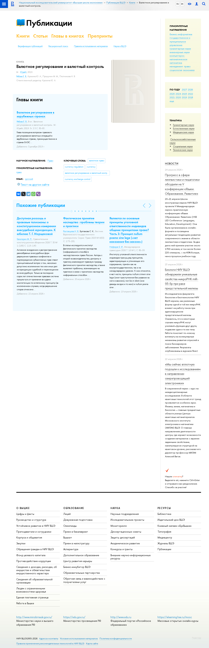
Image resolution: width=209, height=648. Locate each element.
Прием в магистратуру (76, 543)
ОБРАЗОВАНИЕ (73, 508)
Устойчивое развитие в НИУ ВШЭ (35, 525)
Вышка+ (67, 537)
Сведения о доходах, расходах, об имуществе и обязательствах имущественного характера (36, 570)
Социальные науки (183, 146)
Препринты (100, 36)
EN (182, 4)
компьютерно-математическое (178, 57)
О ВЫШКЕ (23, 508)
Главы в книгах (67, 36)
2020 (178, 97)
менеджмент (176, 66)
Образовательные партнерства (81, 572)
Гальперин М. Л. (24, 239)
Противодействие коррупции (33, 561)
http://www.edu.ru (121, 617)
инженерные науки (180, 52)
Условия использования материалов (79, 638)
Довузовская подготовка (77, 519)
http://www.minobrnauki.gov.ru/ (34, 617)
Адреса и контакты (48, 638)
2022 (190, 93)
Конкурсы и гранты (122, 549)
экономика (188, 70)
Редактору (196, 637)
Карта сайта (92, 643)
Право (50, 160)
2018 (190, 97)
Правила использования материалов (91, 46)
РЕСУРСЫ (164, 508)
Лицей (67, 514)
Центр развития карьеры (77, 561)
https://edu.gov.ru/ (74, 617)
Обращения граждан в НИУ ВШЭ (35, 549)
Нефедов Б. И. (116, 247)
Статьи (40, 36)
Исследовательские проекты (127, 519)
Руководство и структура (31, 519)
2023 (184, 93)
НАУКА (115, 508)
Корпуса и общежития (29, 537)
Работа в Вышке (25, 603)
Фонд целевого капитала (30, 555)
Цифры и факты (25, 514)
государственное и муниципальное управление (180, 41)
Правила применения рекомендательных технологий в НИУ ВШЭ (50, 643)
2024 (178, 93)
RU (178, 4)
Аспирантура (70, 549)
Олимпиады (70, 525)
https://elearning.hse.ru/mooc (175, 617)
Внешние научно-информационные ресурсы (131, 557)
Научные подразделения (125, 514)
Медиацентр (165, 537)
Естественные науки (183, 128)
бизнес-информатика (181, 34)
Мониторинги (119, 525)
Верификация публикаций (30, 46)
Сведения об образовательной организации (34, 581)
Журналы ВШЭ (166, 543)
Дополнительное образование (81, 555)
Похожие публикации (40, 205)
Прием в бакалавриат (75, 531)
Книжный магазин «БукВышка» (175, 525)
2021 (172, 97)
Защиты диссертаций (123, 537)
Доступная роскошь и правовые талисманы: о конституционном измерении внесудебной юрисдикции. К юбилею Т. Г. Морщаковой (36, 226)
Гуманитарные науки (183, 124)
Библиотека (164, 514)
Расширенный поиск (58, 46)
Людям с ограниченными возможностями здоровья (31, 590)
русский (29, 179)
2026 (190, 89)
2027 (184, 89)
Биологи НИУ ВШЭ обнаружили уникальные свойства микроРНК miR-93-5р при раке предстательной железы (181, 279)
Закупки (20, 543)
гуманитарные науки (180, 48)
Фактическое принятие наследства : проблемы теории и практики (83, 222)
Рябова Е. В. (21, 76)
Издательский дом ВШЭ (171, 519)
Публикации (49, 22)
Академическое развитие (125, 543)
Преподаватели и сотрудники (33, 531)
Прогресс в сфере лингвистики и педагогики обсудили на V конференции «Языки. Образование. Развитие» (182, 184)
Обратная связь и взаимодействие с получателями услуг (84, 580)
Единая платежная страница (32, 597)
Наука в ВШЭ (120, 46)
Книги (23, 36)
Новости (171, 163)
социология (176, 70)
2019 (184, 97)
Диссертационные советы (126, 531)
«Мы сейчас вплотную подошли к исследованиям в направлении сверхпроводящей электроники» (183, 373)
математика (176, 62)
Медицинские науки (183, 132)
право (187, 66)
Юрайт (23, 72)
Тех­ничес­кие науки (183, 149)
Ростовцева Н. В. (71, 231)
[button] (71, 211)
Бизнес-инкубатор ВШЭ (76, 567)
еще (172, 101)
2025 (172, 93)
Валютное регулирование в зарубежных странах (35, 114)
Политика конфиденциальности (116, 638)
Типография (164, 531)
